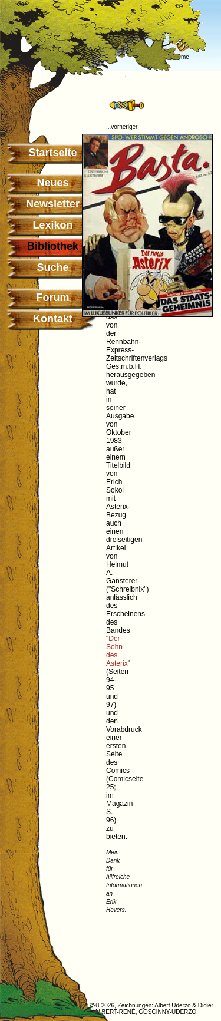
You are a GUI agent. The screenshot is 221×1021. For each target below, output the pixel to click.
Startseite (52, 152)
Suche (52, 267)
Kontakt (52, 319)
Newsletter (53, 204)
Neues (52, 183)
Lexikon (52, 225)
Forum (53, 297)
